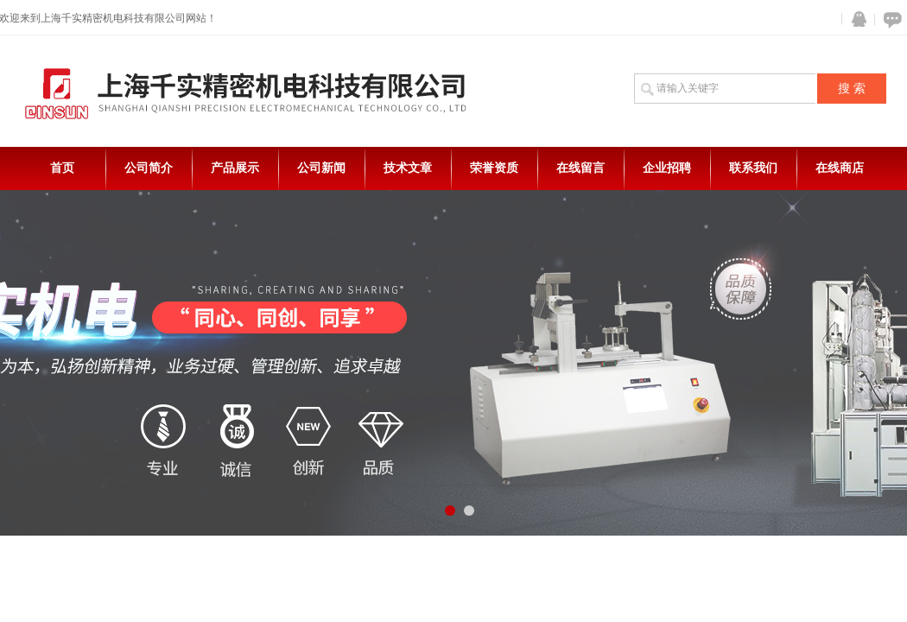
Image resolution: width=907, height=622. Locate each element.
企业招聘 (667, 168)
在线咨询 (889, 19)
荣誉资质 (494, 168)
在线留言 (580, 168)
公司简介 (148, 168)
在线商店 (839, 168)
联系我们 (753, 168)
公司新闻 (321, 168)
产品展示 (235, 168)
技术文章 (408, 168)
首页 (62, 168)
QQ (855, 19)
